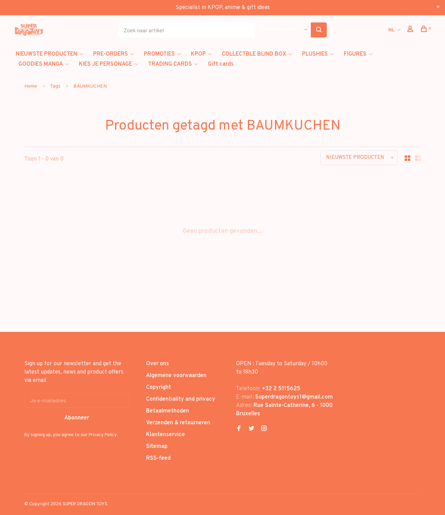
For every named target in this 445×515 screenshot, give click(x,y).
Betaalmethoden (167, 411)
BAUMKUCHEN (90, 86)
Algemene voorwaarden (176, 375)
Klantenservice (165, 434)
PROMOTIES (159, 54)
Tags (55, 86)
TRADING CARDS (170, 64)
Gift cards (221, 64)
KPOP (198, 54)
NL (391, 30)
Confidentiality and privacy (180, 399)
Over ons (157, 363)
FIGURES (355, 54)
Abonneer (76, 418)
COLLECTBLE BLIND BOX (254, 54)
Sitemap (157, 446)
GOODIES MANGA (40, 64)
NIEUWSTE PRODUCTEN (46, 54)
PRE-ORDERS (110, 54)
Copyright (158, 387)
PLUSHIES (315, 54)
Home (30, 86)
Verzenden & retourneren (178, 422)
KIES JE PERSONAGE (105, 64)
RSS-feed (158, 458)
